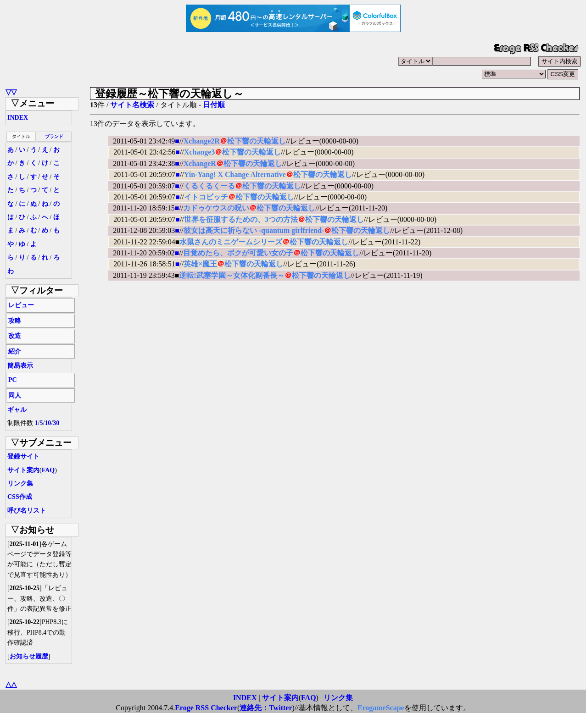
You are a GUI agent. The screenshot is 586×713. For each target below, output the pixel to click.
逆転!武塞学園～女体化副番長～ (231, 275)
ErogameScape (380, 708)
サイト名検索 (132, 105)
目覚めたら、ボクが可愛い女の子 (238, 253)
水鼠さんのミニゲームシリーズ (230, 242)
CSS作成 (19, 496)
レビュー (21, 305)
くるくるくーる (209, 186)
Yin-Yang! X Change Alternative (235, 174)
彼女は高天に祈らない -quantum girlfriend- (254, 230)
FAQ (48, 470)
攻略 (14, 320)
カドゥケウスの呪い (216, 208)
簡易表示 (20, 365)
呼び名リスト (26, 510)
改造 (14, 335)
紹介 (14, 351)
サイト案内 (23, 470)
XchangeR (200, 163)
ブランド (54, 136)
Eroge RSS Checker (206, 708)
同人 (14, 395)
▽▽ (11, 92)
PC (12, 379)
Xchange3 (199, 152)
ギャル (17, 409)
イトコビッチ (206, 197)
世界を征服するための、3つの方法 (241, 219)
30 (56, 423)
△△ (11, 684)
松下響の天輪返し (256, 141)
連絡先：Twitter (266, 708)
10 (48, 423)
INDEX (17, 117)
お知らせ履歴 (29, 656)
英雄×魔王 (200, 264)
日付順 (214, 105)
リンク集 (20, 483)
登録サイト (23, 456)
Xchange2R (202, 141)
